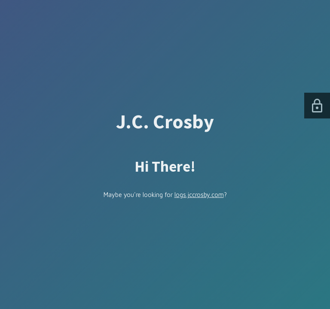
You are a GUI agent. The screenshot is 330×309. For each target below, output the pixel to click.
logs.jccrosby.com (199, 194)
